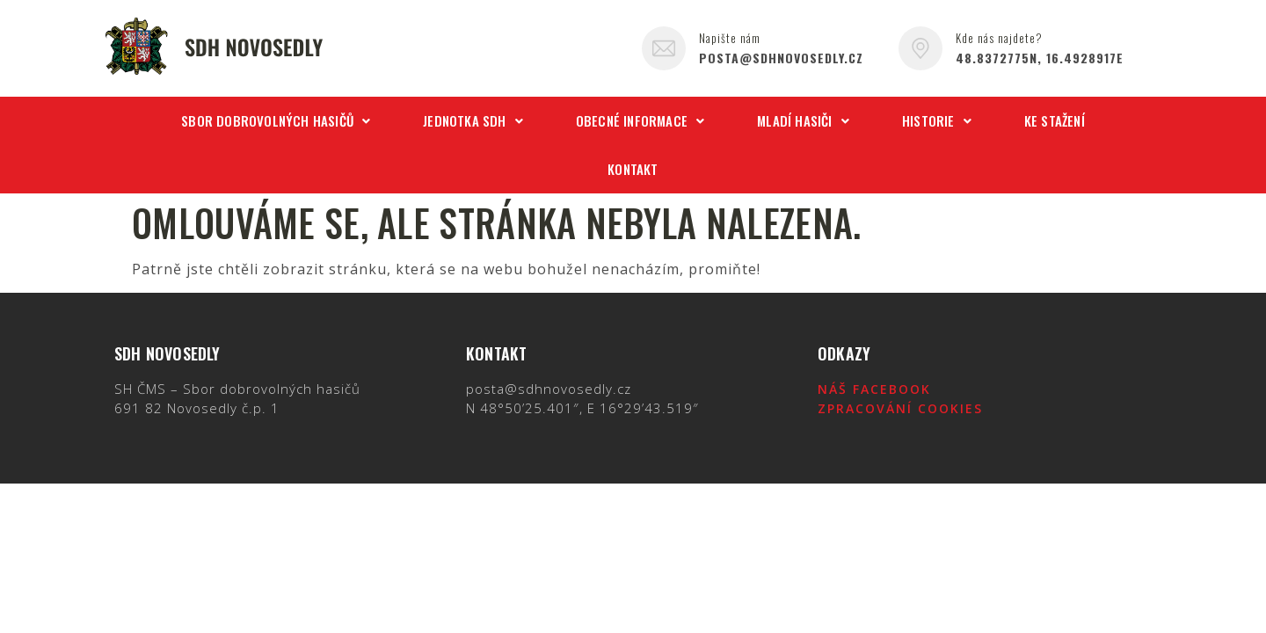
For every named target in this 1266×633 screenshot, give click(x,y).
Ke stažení (1054, 120)
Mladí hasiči (803, 120)
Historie (936, 120)
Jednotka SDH (473, 120)
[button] (276, 121)
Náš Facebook (874, 389)
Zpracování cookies (900, 408)
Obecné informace (640, 120)
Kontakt (633, 168)
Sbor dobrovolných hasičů (275, 120)
